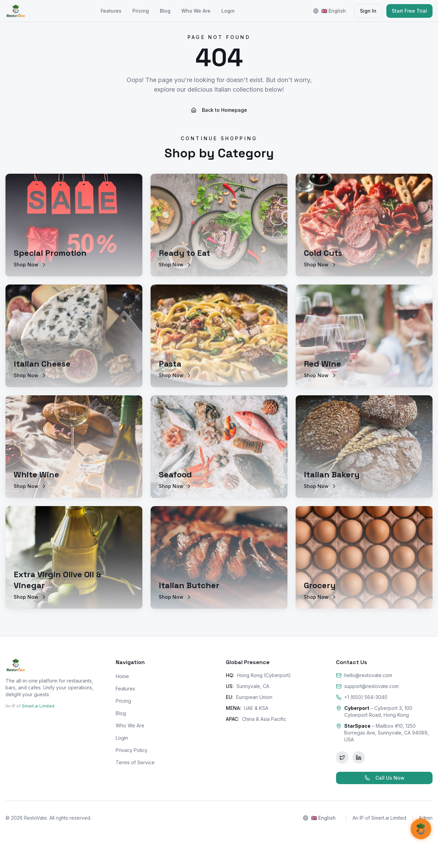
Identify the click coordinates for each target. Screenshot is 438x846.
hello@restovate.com (364, 675)
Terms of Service (135, 762)
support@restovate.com (367, 686)
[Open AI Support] (420, 828)
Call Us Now (384, 778)
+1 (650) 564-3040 (361, 697)
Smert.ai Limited (38, 706)
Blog (165, 11)
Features (111, 11)
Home (122, 676)
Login (228, 11)
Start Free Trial (409, 11)
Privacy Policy (131, 750)
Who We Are (195, 11)
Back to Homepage (219, 110)
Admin (426, 818)
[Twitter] (342, 757)
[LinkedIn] (358, 757)
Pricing (140, 11)
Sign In (368, 11)
